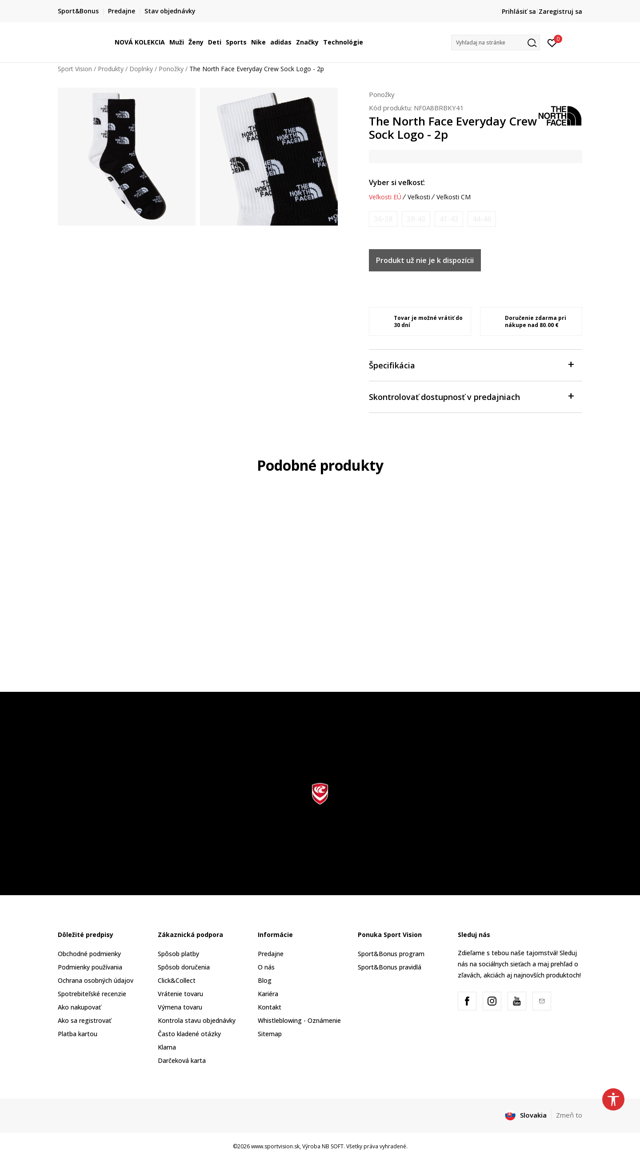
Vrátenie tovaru (180, 993)
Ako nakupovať (79, 1007)
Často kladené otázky (189, 1034)
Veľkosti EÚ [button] (385, 197)
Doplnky (141, 69)
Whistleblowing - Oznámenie (299, 1020)
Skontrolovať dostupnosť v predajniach (471, 396)
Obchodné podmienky (89, 953)
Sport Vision (75, 69)
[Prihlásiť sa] (552, 42)
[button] (495, 42)
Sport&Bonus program (391, 953)
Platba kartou (77, 1034)
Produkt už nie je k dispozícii (425, 260)
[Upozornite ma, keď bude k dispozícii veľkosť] (383, 219)
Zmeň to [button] (569, 1115)
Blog (265, 980)
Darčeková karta (182, 1060)
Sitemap (270, 1034)
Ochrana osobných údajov (95, 980)
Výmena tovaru (180, 1007)
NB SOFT (333, 1146)
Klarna (167, 1047)
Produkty (111, 69)
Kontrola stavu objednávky (197, 1020)
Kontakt (269, 1007)
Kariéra (268, 993)
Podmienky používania (90, 967)
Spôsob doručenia (184, 967)
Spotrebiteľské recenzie (92, 993)
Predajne (271, 953)
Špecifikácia (471, 365)
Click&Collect (177, 980)
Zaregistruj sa (560, 11)
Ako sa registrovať (84, 1020)
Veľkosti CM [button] (453, 197)
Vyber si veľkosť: (397, 182)
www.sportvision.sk (275, 1146)
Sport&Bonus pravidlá (389, 967)
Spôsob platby (178, 953)
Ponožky (171, 69)
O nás (266, 967)
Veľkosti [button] (419, 197)
